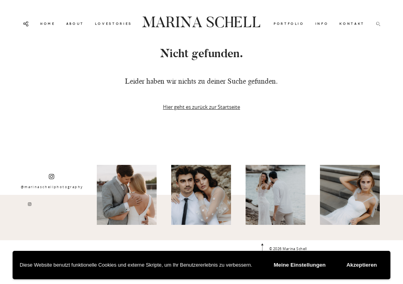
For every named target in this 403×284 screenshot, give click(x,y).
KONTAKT (351, 24)
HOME (47, 24)
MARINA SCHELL (201, 23)
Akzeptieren (363, 265)
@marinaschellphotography (52, 181)
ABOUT (75, 24)
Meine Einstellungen (304, 265)
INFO (322, 24)
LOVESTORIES (113, 24)
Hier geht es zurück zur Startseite (201, 106)
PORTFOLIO (289, 24)
